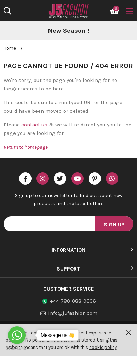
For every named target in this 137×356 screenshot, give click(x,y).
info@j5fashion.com (72, 313)
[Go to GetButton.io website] (17, 348)
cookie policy (103, 347)
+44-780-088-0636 (73, 301)
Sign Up (114, 224)
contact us (34, 124)
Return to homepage (26, 147)
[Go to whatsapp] (17, 335)
